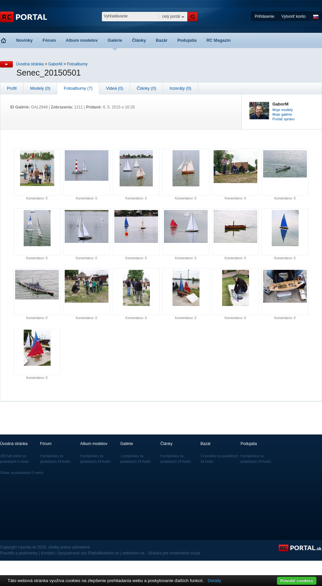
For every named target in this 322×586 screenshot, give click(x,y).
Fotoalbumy (77, 64)
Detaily (214, 580)
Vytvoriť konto (294, 16)
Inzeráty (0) (180, 88)
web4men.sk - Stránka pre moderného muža (161, 553)
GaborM (55, 64)
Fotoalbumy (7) (78, 88)
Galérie (115, 40)
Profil (12, 88)
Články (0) (146, 88)
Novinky (24, 40)
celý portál (171, 16)
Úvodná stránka (30, 64)
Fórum (49, 40)
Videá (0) (114, 88)
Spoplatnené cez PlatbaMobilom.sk (88, 553)
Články (139, 40)
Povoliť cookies (296, 580)
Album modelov (82, 40)
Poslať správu (283, 119)
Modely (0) (40, 88)
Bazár (161, 40)
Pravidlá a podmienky (19, 553)
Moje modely (282, 110)
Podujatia (187, 40)
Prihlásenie (264, 16)
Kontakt (48, 553)
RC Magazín (218, 40)
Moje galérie (282, 114)
